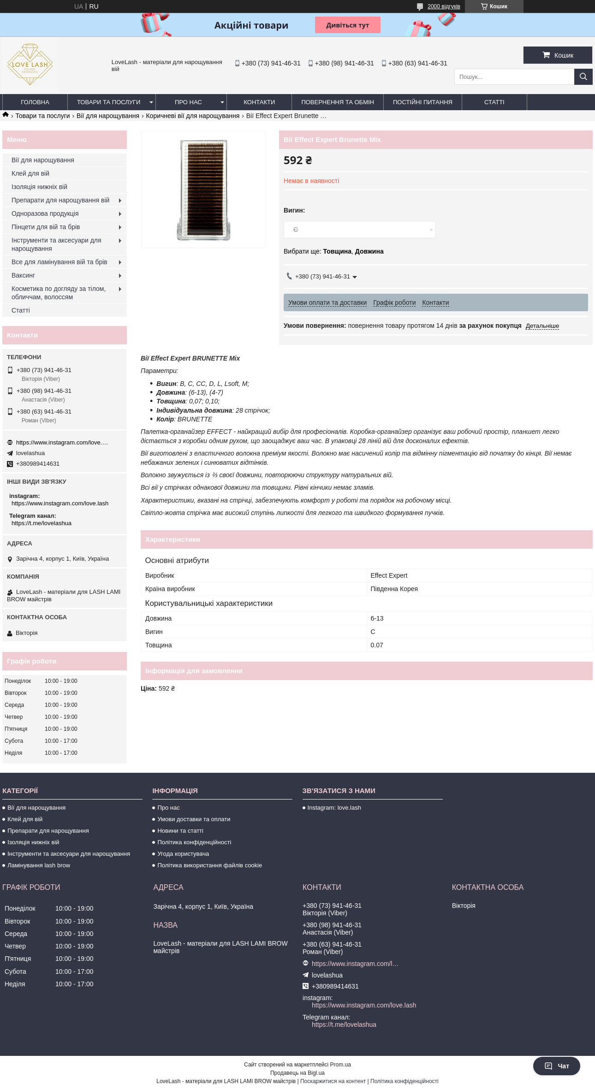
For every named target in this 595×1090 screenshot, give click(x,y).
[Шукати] (583, 77)
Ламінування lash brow (38, 865)
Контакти (259, 102)
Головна (35, 102)
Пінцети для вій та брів (46, 227)
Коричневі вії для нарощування (192, 115)
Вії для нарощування (108, 115)
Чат (556, 1066)
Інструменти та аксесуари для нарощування (56, 244)
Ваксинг (23, 275)
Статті (494, 102)
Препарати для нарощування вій (60, 200)
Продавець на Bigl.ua (297, 1073)
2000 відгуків (444, 6)
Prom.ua (340, 1064)
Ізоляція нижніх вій (39, 186)
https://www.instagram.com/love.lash (62, 442)
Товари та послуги (108, 102)
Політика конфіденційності (194, 842)
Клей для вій (30, 173)
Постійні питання (422, 102)
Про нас (188, 102)
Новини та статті (180, 830)
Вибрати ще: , (334, 251)
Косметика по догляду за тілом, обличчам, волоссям (59, 293)
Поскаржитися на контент (333, 1081)
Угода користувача (183, 853)
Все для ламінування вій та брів (59, 262)
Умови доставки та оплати (193, 819)
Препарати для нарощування (48, 830)
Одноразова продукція (45, 213)
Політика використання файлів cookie (209, 865)
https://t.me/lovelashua (41, 523)
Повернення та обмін (337, 102)
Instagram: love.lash (334, 807)
